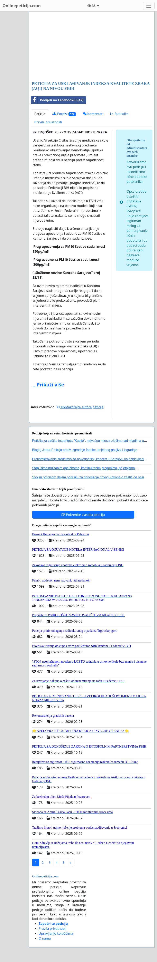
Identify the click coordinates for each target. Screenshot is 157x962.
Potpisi (64, 114)
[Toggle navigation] (149, 6)
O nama (45, 938)
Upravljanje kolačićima (56, 933)
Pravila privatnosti (48, 122)
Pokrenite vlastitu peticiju (83, 514)
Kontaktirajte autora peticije (80, 407)
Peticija (39, 114)
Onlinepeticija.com (21, 5)
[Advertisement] (91, 46)
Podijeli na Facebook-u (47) (57, 100)
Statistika (119, 114)
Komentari (93, 114)
